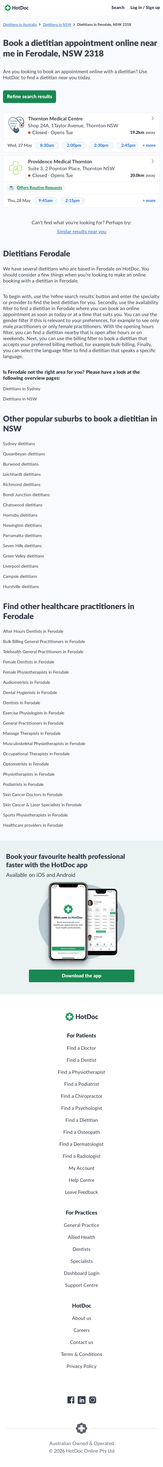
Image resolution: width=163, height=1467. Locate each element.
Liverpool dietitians (20, 566)
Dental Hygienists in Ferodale (30, 693)
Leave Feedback (81, 1192)
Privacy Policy (81, 1366)
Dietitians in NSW (57, 24)
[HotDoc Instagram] (92, 1400)
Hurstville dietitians (21, 587)
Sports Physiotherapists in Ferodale (35, 815)
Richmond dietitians (21, 485)
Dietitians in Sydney (21, 389)
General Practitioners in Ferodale (33, 723)
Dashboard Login (81, 1273)
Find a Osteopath (81, 1132)
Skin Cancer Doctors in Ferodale (33, 795)
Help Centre (81, 1180)
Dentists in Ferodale (21, 703)
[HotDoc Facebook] (70, 1400)
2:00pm (74, 145)
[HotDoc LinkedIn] (81, 1400)
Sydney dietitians (19, 444)
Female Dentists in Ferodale (28, 662)
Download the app (81, 975)
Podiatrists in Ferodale (23, 785)
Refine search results (29, 96)
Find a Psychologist (81, 1108)
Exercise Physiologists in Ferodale (33, 713)
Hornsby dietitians (20, 515)
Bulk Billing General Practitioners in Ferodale (44, 642)
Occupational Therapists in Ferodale (36, 754)
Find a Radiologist (81, 1156)
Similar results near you (81, 231)
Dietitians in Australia (20, 24)
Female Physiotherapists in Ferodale (36, 672)
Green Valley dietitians (23, 556)
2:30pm (101, 145)
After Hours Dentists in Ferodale (33, 631)
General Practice (81, 1225)
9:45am (46, 201)
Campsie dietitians (20, 577)
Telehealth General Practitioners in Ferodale (43, 652)
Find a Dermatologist (81, 1144)
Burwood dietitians (21, 464)
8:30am (47, 145)
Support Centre (81, 1285)
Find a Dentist (81, 1060)
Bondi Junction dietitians (26, 495)
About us (81, 1318)
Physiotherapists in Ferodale (29, 774)
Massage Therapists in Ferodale (32, 734)
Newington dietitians (22, 526)
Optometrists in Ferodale (26, 764)
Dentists (81, 1249)
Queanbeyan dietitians (24, 454)
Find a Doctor (81, 1048)
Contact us (81, 1342)
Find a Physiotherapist (81, 1072)
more (149, 145)
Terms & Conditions (81, 1354)
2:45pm (128, 145)
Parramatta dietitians (22, 536)
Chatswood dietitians (22, 505)
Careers (82, 1330)
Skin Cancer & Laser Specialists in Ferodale (42, 805)
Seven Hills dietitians (22, 546)
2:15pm (72, 201)
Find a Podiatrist (81, 1084)
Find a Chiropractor (81, 1096)
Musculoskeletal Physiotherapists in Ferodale (44, 744)
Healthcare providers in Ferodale (33, 825)
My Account (82, 1168)
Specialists (82, 1261)
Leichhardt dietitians (22, 474)
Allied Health (81, 1237)
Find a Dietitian (81, 1120)
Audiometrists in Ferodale (26, 683)
